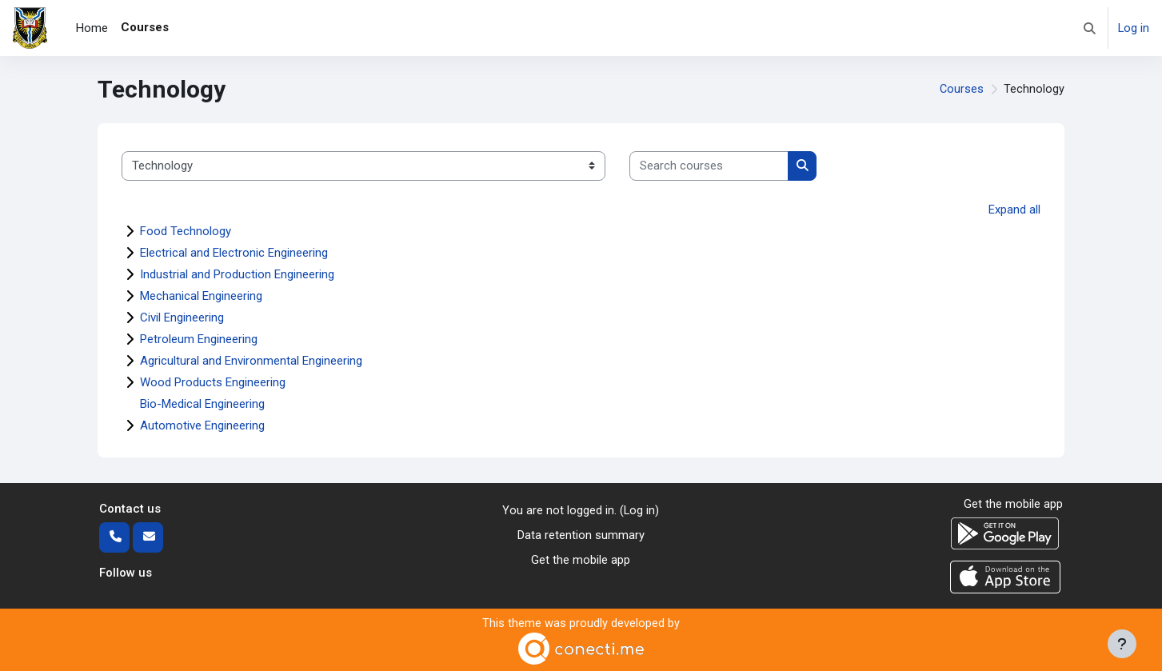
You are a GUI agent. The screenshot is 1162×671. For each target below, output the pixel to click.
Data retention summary (581, 535)
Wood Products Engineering (213, 382)
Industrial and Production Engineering (237, 274)
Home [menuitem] (92, 28)
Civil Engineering (182, 317)
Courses (961, 89)
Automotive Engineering (202, 425)
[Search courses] (709, 166)
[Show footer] (1122, 643)
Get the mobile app (580, 559)
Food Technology (185, 231)
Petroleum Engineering (199, 339)
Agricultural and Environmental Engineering (251, 360)
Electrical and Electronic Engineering (234, 253)
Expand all (1014, 209)
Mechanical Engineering (201, 296)
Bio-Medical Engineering (202, 404)
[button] (1089, 28)
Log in (1133, 28)
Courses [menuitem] (145, 27)
